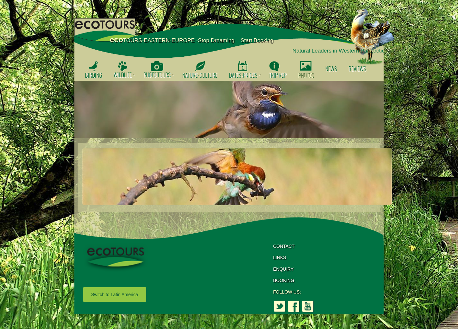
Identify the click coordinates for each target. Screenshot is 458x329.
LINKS (279, 257)
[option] (229, 109)
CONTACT (284, 246)
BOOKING (283, 280)
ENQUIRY (283, 269)
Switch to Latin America (114, 294)
